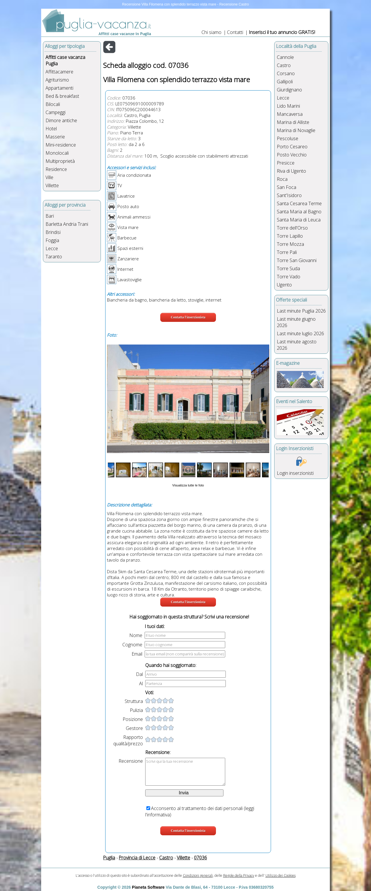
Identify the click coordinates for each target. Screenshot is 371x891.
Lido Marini (288, 106)
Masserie (55, 137)
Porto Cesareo (292, 146)
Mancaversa (290, 114)
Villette (52, 185)
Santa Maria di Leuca (299, 220)
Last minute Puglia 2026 (301, 311)
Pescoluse (287, 138)
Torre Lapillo (290, 236)
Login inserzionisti (295, 473)
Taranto (54, 256)
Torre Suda (288, 268)
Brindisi (53, 232)
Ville (49, 177)
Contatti (235, 32)
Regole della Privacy (238, 875)
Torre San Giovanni (297, 260)
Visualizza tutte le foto (188, 485)
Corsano (286, 73)
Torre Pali (287, 252)
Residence (56, 169)
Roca (282, 179)
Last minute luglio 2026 (300, 333)
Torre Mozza (290, 244)
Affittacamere (59, 71)
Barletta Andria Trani (67, 224)
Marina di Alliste (293, 122)
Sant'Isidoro (289, 195)
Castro (284, 65)
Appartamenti (59, 88)
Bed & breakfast (62, 96)
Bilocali (53, 104)
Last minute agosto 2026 (297, 344)
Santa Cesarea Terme (299, 203)
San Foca (286, 187)
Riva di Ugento (291, 171)
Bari (50, 216)
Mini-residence (61, 145)
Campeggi (56, 112)
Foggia (52, 240)
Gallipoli (285, 81)
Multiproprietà (60, 161)
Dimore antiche (61, 120)
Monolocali (57, 153)
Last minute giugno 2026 (296, 322)
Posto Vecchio (292, 154)
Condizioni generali (198, 875)
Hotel (51, 128)
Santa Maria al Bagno (299, 211)
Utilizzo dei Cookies (280, 875)
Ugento (284, 285)
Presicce (285, 163)
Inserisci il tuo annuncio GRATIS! (282, 32)
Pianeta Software (148, 887)
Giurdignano (289, 89)
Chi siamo (211, 32)
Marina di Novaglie (296, 130)
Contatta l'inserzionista (188, 317)
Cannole (285, 57)
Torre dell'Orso (292, 228)
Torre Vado (288, 276)
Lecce (52, 248)
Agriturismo (57, 80)
